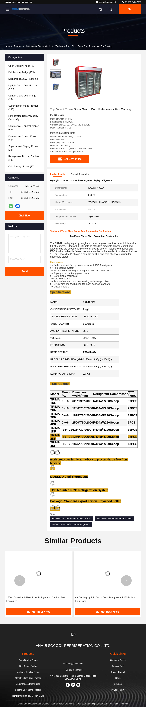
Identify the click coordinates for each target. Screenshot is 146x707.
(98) (23, 118)
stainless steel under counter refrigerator (71, 524)
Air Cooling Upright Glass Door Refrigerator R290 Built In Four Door (105, 599)
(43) (22, 138)
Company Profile (118, 660)
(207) (22, 66)
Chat (130, 9)
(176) (21, 72)
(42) (23, 128)
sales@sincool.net (106, 2)
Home (7, 46)
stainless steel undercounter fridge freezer (71, 518)
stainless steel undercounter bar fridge (114, 518)
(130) (23, 108)
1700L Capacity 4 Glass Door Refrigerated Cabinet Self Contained (35, 599)
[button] (19, 580)
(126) (23, 87)
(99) (23, 79)
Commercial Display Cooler (39, 46)
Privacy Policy (117, 690)
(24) (23, 148)
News (117, 678)
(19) (23, 158)
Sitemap (118, 684)
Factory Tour (118, 666)
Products (18, 46)
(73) (22, 97)
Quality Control (118, 672)
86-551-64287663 (131, 2)
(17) (21, 166)
